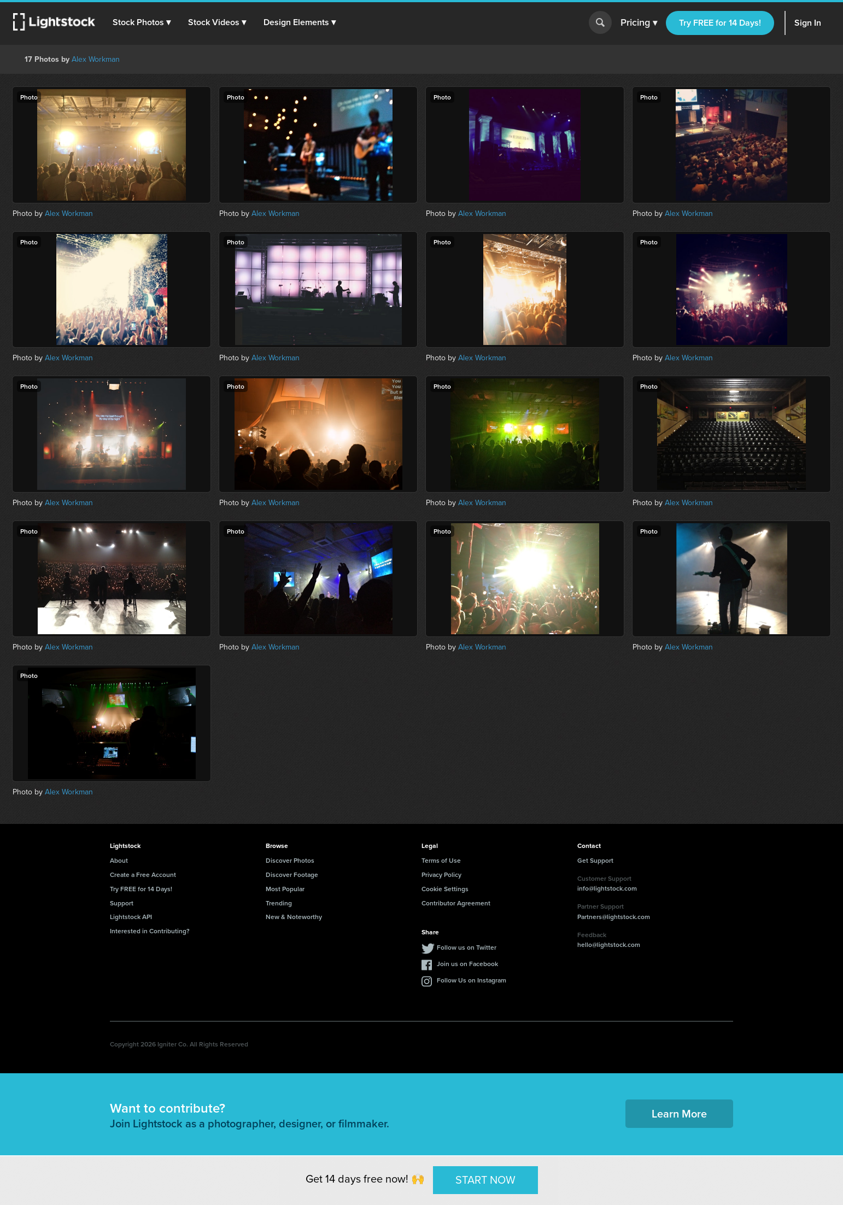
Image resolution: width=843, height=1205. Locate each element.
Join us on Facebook (467, 963)
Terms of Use (441, 860)
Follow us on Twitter (466, 947)
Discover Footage (292, 874)
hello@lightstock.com (608, 944)
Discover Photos (290, 860)
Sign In (807, 22)
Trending (279, 903)
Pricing (638, 23)
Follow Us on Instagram (471, 980)
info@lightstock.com (607, 888)
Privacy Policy (441, 874)
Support (121, 903)
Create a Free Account (143, 874)
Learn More (679, 1113)
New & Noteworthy (294, 916)
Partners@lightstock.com (613, 916)
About (119, 860)
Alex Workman (96, 59)
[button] (142, 22)
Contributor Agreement (455, 903)
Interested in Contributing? (150, 930)
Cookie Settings (445, 888)
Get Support (595, 860)
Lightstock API (131, 916)
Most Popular (285, 888)
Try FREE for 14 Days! (720, 22)
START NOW (485, 1180)
